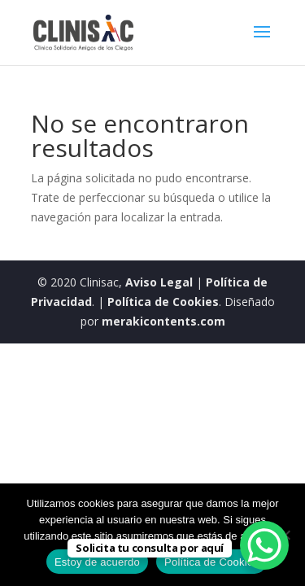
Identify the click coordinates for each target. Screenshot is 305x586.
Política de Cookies (163, 301)
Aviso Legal (159, 282)
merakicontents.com (161, 321)
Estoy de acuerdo (97, 562)
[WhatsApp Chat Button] (264, 545)
